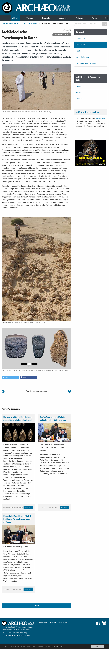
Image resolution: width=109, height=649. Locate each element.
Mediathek (63, 18)
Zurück (36, 606)
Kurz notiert (33, 23)
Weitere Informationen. (58, 646)
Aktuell (15, 18)
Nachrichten (80, 38)
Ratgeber (79, 18)
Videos (78, 92)
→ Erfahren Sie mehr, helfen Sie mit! (16, 635)
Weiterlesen (28, 507)
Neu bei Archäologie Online (86, 63)
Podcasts (79, 98)
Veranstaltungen (82, 57)
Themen (30, 18)
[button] (10, 377)
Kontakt (53, 622)
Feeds (78, 51)
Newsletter (101, 118)
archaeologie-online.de (10, 23)
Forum (94, 18)
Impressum (43, 622)
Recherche (46, 18)
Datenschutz (63, 622)
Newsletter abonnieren (88, 112)
